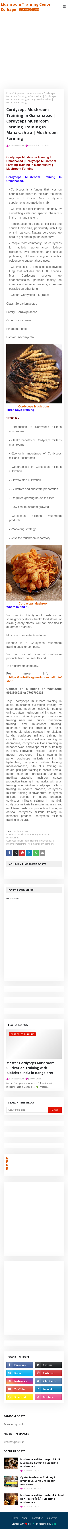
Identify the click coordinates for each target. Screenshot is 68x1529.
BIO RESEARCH (16, 145)
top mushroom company (28, 93)
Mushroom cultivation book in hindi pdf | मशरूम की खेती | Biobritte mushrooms (42, 1498)
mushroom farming (16, 843)
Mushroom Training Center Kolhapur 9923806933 (26, 7)
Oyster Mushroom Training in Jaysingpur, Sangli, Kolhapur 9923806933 (38, 1481)
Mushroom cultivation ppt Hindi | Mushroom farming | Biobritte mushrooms (41, 1463)
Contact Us (37, 1518)
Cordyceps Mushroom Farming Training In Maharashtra (28, 836)
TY (32, 1523)
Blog (53, 1523)
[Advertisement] (34, 49)
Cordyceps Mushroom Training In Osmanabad (30, 840)
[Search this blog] (27, 1110)
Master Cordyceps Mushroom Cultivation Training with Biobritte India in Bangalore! (30, 1068)
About (25, 1518)
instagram (52, 1518)
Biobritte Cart (21, 831)
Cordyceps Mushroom (34, 406)
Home (9, 93)
